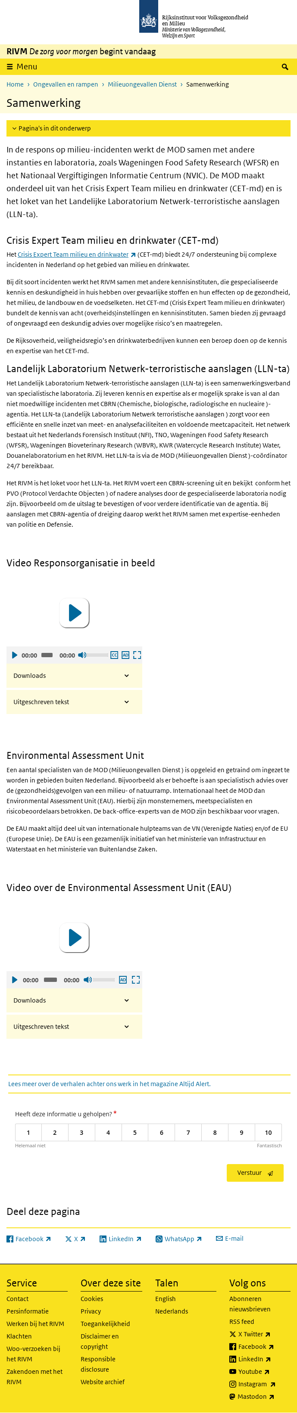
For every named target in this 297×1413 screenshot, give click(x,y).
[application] (74, 612)
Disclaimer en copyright (100, 1341)
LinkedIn (264, 1359)
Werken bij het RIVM (35, 1324)
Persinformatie (27, 1311)
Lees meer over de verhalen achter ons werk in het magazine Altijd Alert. (109, 1084)
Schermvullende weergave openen (136, 655)
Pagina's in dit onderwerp (55, 128)
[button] (74, 612)
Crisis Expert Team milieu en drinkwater (77, 254)
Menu (27, 66)
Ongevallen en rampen (65, 84)
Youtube (264, 1371)
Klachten (19, 1336)
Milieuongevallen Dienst (142, 84)
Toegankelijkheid (105, 1324)
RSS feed (241, 1321)
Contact (17, 1299)
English (165, 1299)
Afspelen (14, 655)
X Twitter (264, 1334)
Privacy (91, 1311)
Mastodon (264, 1396)
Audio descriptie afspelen (125, 655)
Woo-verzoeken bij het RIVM (33, 1354)
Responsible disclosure (98, 1364)
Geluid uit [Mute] (82, 655)
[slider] (47, 655)
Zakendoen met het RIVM (34, 1376)
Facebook (264, 1347)
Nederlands (171, 1311)
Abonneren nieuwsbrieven (250, 1304)
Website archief (103, 1382)
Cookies (92, 1299)
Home (15, 84)
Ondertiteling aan (113, 655)
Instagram (264, 1384)
